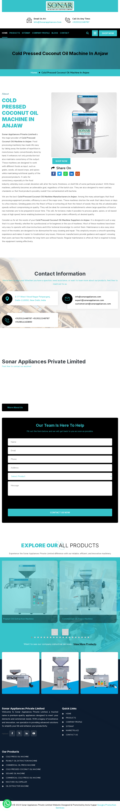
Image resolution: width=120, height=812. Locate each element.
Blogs (55, 33)
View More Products (84, 644)
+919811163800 (23, 321)
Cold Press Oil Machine (17, 756)
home (34, 72)
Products (14, 33)
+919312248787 (80, 22)
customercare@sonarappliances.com (93, 303)
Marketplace (72, 730)
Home (4, 33)
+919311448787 (23, 318)
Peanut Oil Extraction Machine (21, 761)
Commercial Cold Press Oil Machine (23, 778)
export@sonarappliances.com (89, 300)
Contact (64, 33)
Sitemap (26, 33)
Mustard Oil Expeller (16, 782)
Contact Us (72, 735)
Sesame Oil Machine (15, 773)
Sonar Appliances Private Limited (23, 708)
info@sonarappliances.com (47, 22)
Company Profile (41, 33)
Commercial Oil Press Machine (20, 765)
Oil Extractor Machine (17, 786)
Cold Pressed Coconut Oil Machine (23, 769)
